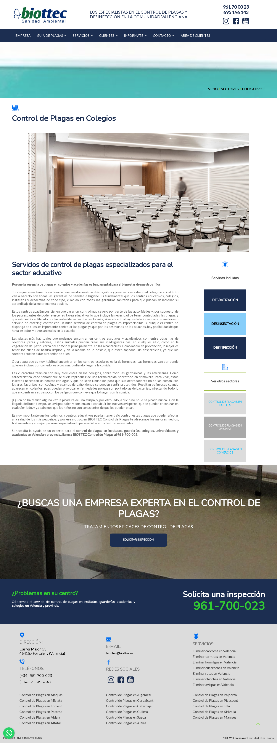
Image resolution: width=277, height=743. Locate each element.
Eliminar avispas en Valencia (213, 684)
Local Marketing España (260, 738)
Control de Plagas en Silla (211, 706)
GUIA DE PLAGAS (51, 35)
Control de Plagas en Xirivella (214, 711)
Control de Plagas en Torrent (40, 706)
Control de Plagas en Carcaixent (129, 700)
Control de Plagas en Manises (214, 717)
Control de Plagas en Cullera (127, 711)
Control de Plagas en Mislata (40, 700)
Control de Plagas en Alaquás (41, 695)
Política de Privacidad (15, 737)
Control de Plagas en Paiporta (215, 695)
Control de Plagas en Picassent (215, 700)
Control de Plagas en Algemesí (128, 695)
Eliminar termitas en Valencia (214, 656)
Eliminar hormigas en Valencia (215, 662)
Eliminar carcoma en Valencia (214, 651)
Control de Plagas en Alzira (126, 723)
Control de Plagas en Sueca (126, 717)
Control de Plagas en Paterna (40, 711)
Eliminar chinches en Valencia (214, 679)
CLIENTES (108, 35)
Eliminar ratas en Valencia (211, 673)
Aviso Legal (35, 737)
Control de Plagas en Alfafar (40, 723)
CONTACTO (163, 35)
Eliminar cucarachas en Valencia (216, 668)
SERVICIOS (83, 35)
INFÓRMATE (135, 35)
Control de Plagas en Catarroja (128, 706)
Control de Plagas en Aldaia (39, 717)
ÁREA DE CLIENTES (195, 35)
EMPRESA (23, 35)
